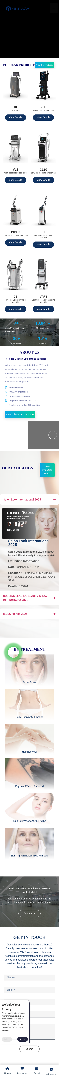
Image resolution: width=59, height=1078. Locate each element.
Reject (6, 1039)
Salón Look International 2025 (29, 543)
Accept (22, 1039)
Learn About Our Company (20, 414)
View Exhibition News (47, 470)
